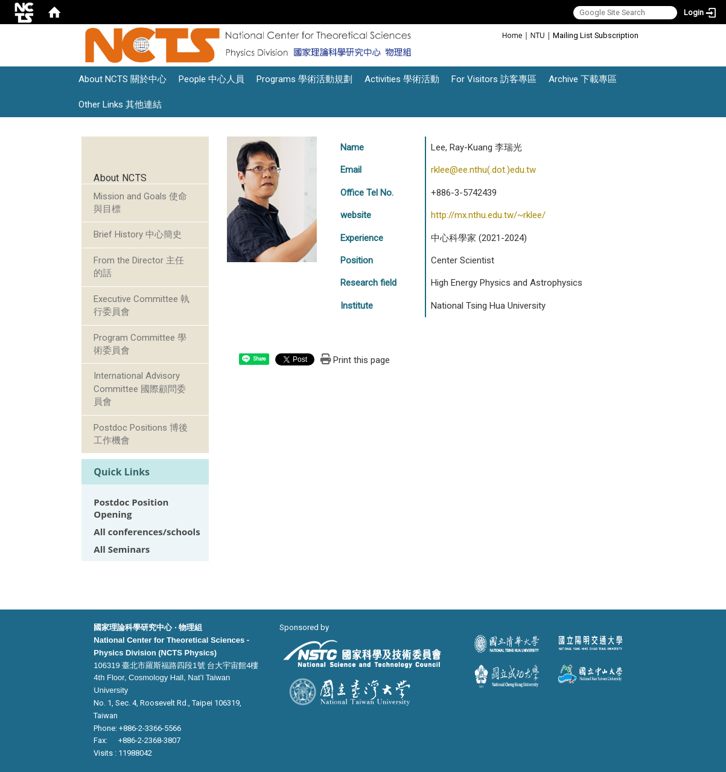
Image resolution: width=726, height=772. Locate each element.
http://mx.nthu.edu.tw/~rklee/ (488, 215)
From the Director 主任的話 (139, 266)
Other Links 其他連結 (120, 104)
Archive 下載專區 (583, 79)
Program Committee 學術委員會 (140, 344)
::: (495, 34)
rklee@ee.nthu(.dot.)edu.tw (483, 169)
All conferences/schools (147, 532)
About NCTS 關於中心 (122, 79)
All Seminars (122, 549)
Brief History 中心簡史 (138, 234)
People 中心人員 (211, 79)
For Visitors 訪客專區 (494, 79)
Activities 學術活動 (402, 79)
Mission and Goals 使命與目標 (140, 202)
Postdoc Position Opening (131, 508)
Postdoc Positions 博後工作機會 (141, 434)
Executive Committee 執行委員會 (141, 305)
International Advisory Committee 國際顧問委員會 (140, 388)
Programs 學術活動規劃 (304, 79)
